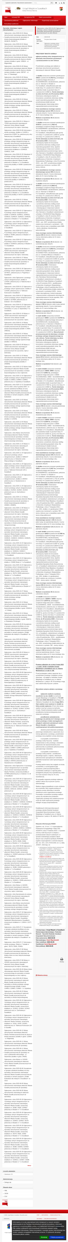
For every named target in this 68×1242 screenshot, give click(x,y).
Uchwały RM (16, 17)
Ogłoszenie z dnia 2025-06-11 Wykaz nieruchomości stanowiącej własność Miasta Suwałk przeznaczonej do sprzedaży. (17, 1043)
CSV (4, 1196)
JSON (5, 1193)
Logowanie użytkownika (11, 2)
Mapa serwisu (45, 1215)
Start (5, 17)
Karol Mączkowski (53, 940)
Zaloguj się (6, 1182)
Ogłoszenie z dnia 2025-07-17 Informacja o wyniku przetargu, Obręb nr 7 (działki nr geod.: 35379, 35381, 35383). (16, 944)
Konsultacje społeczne (11, 24)
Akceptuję (44, 1237)
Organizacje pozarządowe (50, 20)
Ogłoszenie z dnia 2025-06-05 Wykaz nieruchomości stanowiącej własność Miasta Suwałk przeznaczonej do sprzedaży (17, 1085)
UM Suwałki (39, 1218)
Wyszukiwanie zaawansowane (24, 2)
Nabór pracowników (45, 17)
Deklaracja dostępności (50, 1218)
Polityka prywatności (57, 1237)
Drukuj (62, 960)
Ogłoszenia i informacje (30, 20)
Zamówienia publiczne (11, 20)
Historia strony (41, 975)
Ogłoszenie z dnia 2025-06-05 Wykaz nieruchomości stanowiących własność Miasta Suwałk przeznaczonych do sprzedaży (15, 1093)
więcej (29, 1165)
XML (4, 1190)
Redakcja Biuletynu (55, 1215)
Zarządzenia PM (29, 17)
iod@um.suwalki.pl (45, 856)
